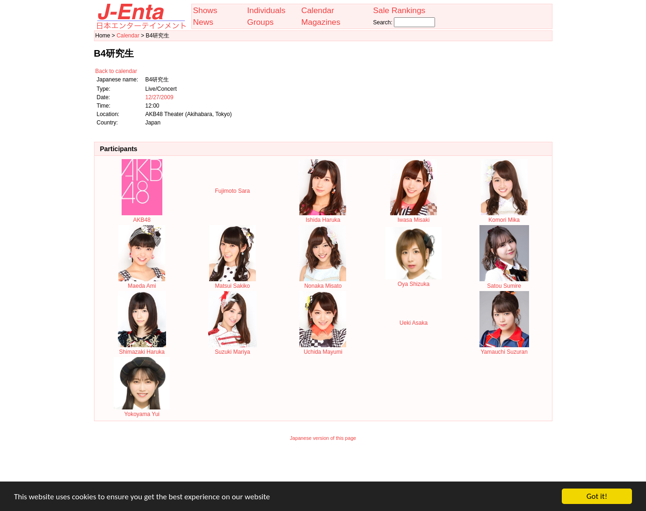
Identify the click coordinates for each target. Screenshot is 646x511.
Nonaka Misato (322, 282)
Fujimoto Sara (232, 191)
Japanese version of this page (323, 438)
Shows (205, 10)
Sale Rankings (399, 10)
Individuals (266, 10)
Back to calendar (116, 71)
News (203, 22)
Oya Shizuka (413, 280)
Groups (260, 22)
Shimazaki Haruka (142, 348)
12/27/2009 (159, 97)
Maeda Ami (141, 282)
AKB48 (142, 216)
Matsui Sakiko (232, 282)
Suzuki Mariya (232, 348)
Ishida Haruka (322, 216)
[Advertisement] (323, 467)
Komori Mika (504, 216)
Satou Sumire (504, 282)
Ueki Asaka (413, 323)
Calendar (317, 10)
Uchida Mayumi (322, 348)
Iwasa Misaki (413, 216)
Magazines (321, 22)
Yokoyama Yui (142, 410)
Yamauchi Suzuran (504, 348)
